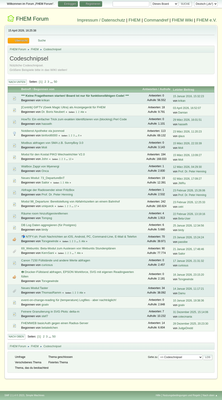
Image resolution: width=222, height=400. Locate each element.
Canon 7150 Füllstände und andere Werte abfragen (55, 260)
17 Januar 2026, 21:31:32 (188, 261)
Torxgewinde (49, 241)
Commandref (156, 20)
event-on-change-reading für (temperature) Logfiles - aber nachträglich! (68, 300)
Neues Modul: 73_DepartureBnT (43, 178)
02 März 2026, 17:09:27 (187, 178)
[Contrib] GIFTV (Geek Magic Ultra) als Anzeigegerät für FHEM (63, 107)
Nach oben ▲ (210, 395)
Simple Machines (35, 395)
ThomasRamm (51, 292)
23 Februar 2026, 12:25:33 (189, 202)
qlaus (181, 136)
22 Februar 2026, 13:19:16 (189, 214)
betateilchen (49, 327)
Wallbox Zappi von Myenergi (40, 166)
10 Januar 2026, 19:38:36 (188, 300)
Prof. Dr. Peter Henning (192, 171)
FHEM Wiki (182, 20)
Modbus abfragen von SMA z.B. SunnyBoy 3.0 (52, 143)
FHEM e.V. (206, 20)
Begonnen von (44, 89)
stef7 (44, 316)
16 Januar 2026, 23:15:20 (188, 274)
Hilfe (158, 395)
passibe (183, 241)
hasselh (46, 123)
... (52, 81)
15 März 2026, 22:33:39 (187, 143)
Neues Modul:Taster (34, 288)
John (44, 159)
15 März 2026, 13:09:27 (187, 155)
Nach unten (17, 82)
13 (70, 159)
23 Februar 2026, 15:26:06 (189, 190)
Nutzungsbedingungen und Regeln (181, 395)
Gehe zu (152, 357)
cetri (180, 206)
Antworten (149, 89)
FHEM (134, 20)
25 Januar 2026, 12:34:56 (188, 225)
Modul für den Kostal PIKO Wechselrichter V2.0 (53, 154)
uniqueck (47, 206)
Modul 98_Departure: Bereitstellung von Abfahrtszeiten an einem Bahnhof (70, 201)
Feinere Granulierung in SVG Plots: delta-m (50, 311)
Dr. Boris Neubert (53, 111)
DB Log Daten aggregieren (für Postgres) (48, 225)
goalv (45, 304)
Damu (182, 293)
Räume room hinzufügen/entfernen (44, 213)
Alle (82, 112)
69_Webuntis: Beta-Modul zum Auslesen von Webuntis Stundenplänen (68, 248)
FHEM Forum (32, 19)
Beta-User (184, 218)
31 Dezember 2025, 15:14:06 (190, 312)
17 (75, 206)
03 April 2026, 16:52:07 (187, 108)
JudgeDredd (185, 328)
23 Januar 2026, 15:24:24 (188, 237)
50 (55, 81)
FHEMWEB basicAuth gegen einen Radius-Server (54, 323)
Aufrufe (165, 89)
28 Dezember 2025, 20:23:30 (190, 323)
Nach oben (16, 336)
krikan (45, 100)
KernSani (47, 253)
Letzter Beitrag (185, 89)
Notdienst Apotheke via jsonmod (42, 131)
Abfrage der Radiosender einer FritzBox (48, 190)
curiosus (47, 265)
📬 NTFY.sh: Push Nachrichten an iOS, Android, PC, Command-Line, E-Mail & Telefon (79, 236)
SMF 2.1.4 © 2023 (14, 395)
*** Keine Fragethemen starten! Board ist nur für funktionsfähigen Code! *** (75, 95)
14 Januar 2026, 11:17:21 (188, 288)
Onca (45, 171)
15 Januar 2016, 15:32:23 (188, 96)
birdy (44, 229)
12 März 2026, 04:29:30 (187, 167)
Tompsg (46, 218)
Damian (183, 112)
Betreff (26, 89)
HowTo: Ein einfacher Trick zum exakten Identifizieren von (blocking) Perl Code (74, 119)
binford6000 (49, 135)
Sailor (45, 182)
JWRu (182, 183)
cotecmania (185, 316)
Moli (44, 147)
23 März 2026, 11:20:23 (187, 131)
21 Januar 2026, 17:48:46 (188, 249)
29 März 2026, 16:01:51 (187, 119)
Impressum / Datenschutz (101, 20)
